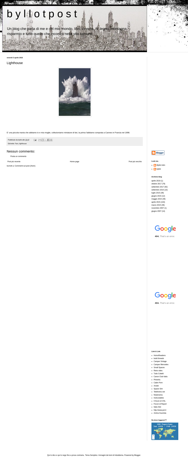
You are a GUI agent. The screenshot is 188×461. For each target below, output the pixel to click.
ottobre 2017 (156, 184)
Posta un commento (18, 156)
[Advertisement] (166, 101)
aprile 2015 (155, 202)
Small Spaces (159, 367)
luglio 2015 (155, 193)
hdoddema (119, 455)
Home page (74, 162)
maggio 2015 (156, 199)
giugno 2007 (156, 211)
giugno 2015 (156, 196)
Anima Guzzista (160, 413)
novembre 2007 (157, 208)
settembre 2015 (157, 190)
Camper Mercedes (161, 364)
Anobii (156, 386)
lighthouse (23, 143)
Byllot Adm (161, 165)
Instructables (159, 398)
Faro (16, 143)
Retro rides (158, 371)
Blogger (137, 455)
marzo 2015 (156, 205)
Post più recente (13, 162)
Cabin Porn (158, 383)
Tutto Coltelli (159, 374)
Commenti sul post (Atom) (25, 166)
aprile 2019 (155, 181)
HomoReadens (160, 355)
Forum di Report (160, 404)
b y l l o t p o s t (42, 14)
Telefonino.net (159, 392)
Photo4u (157, 380)
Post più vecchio (135, 162)
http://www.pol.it (160, 410)
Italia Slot (157, 407)
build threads (159, 358)
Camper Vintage (160, 361)
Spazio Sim (158, 389)
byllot (159, 169)
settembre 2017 (157, 187)
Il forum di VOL (160, 401)
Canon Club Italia (160, 377)
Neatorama (158, 395)
